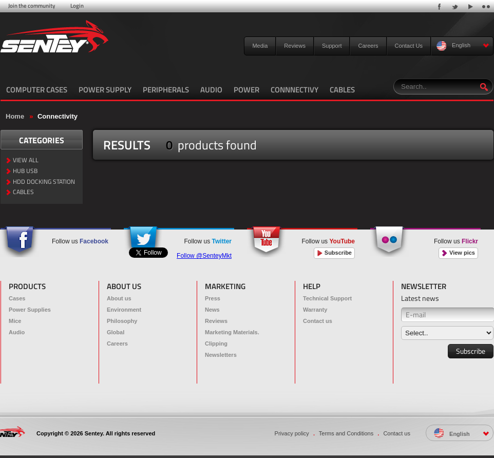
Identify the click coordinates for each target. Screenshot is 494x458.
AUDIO (211, 90)
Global (115, 332)
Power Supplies (30, 310)
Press (212, 298)
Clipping (216, 343)
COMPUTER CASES (36, 90)
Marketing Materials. (232, 332)
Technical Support (327, 298)
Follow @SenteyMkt (204, 255)
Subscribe (334, 253)
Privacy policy (292, 433)
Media (260, 46)
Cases (17, 298)
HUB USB (25, 171)
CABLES (342, 90)
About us (119, 298)
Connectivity (57, 116)
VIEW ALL (26, 160)
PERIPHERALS (166, 90)
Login (77, 6)
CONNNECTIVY (294, 90)
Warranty (315, 310)
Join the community (31, 6)
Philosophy (122, 321)
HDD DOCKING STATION (44, 182)
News (212, 310)
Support (332, 46)
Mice (15, 321)
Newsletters (221, 355)
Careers (368, 46)
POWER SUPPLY (105, 90)
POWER (246, 90)
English (462, 46)
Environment (124, 310)
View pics (458, 253)
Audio (17, 332)
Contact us (317, 321)
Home (15, 116)
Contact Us (409, 46)
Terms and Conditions (346, 433)
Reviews (295, 46)
